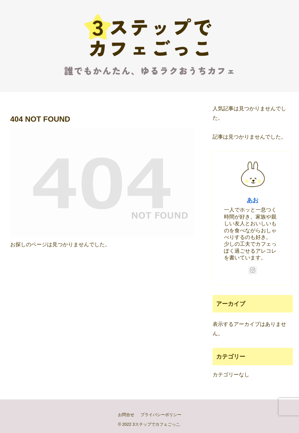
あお (252, 200)
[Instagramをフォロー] (252, 270)
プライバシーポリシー (160, 414)
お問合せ (126, 414)
